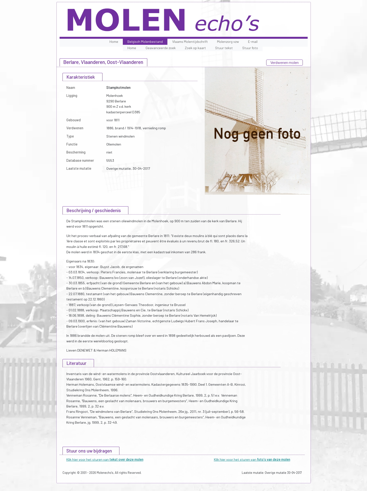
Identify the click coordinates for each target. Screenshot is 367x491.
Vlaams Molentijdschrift (190, 41)
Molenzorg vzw (228, 41)
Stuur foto (250, 48)
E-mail (253, 41)
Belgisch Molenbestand (145, 41)
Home (113, 41)
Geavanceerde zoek (161, 48)
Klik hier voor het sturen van (104, 459)
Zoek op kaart (195, 48)
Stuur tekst (224, 48)
